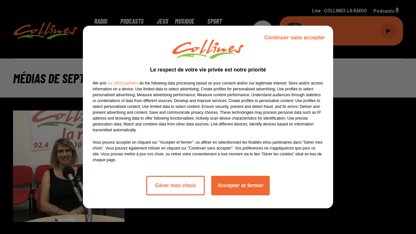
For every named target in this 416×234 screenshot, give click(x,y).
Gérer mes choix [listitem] (175, 185)
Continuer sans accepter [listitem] (294, 37)
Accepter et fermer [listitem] (240, 185)
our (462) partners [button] (122, 83)
